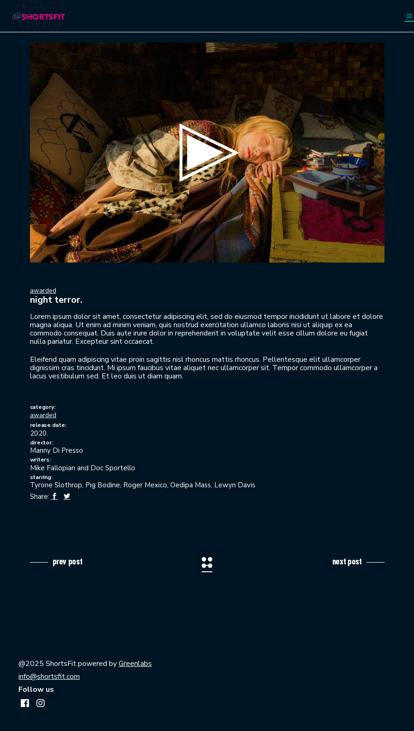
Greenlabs (135, 664)
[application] (207, 152)
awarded (43, 290)
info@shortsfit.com (49, 676)
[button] (207, 152)
